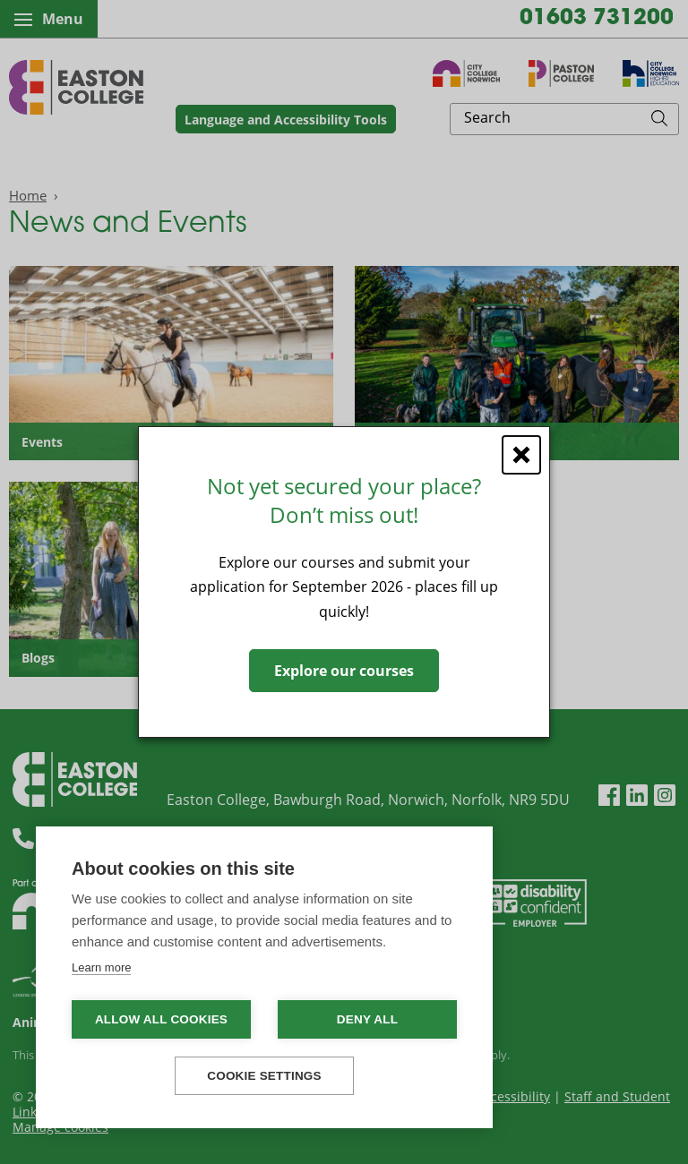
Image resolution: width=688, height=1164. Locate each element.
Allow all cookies (161, 1019)
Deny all (367, 1019)
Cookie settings (264, 1076)
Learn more (101, 967)
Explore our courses (344, 670)
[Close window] (521, 455)
